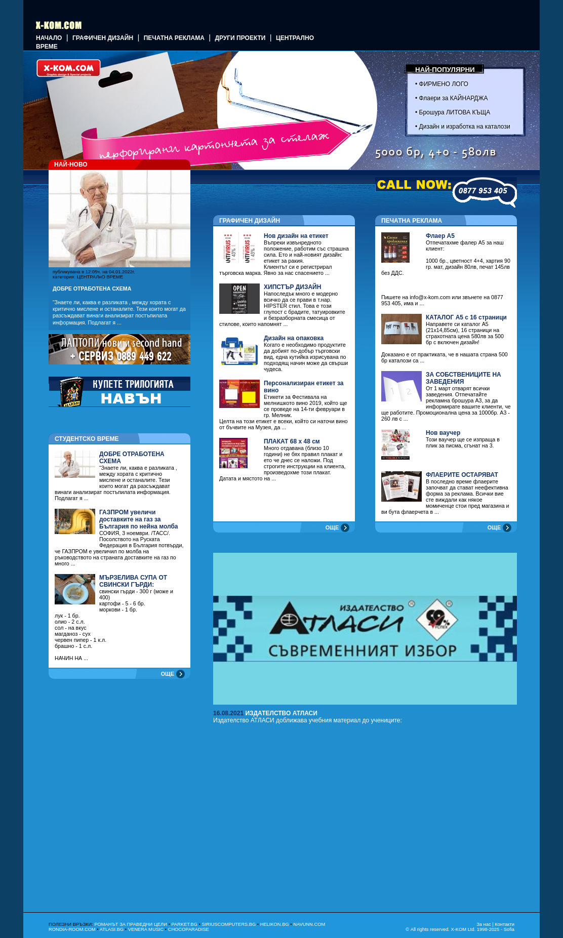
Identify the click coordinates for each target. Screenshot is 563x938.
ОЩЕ (167, 674)
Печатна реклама (174, 38)
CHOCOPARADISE (188, 929)
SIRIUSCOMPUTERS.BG (229, 924)
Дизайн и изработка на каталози (464, 126)
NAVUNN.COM (309, 924)
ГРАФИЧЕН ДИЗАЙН (102, 38)
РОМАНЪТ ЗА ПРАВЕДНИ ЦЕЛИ (130, 924)
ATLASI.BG (112, 929)
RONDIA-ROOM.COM (72, 929)
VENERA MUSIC (146, 929)
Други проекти (240, 38)
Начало (49, 38)
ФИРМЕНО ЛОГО (443, 84)
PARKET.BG (184, 924)
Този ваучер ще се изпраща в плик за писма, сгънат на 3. (463, 439)
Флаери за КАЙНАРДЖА (453, 98)
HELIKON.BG (274, 924)
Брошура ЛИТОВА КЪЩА (455, 112)
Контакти (504, 924)
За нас (483, 924)
